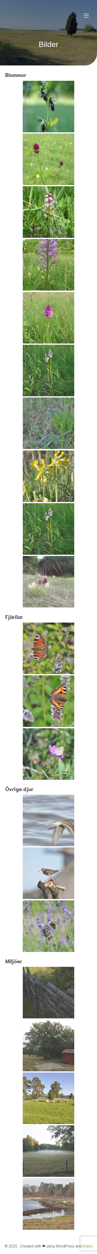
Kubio (88, 1246)
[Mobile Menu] (86, 15)
